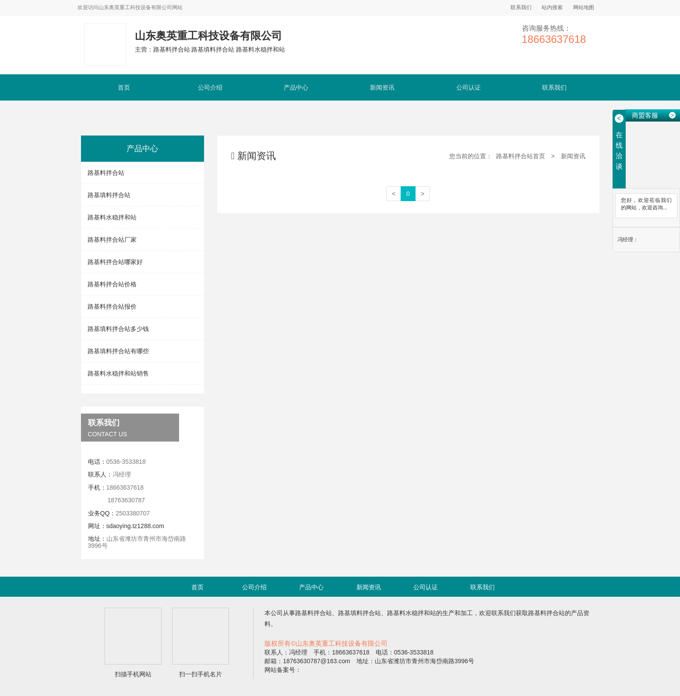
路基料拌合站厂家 (112, 239)
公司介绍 (210, 87)
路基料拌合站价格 (112, 284)
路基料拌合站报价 (112, 306)
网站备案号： (282, 669)
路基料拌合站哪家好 (115, 261)
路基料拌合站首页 (520, 156)
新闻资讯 (382, 87)
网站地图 (583, 7)
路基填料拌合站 (109, 194)
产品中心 (296, 87)
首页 (124, 87)
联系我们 (521, 7)
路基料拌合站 (106, 172)
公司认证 (468, 87)
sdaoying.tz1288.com (135, 525)
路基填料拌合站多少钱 (118, 328)
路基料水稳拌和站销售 (118, 373)
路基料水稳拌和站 (112, 217)
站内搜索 (552, 7)
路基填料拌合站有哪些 (118, 351)
